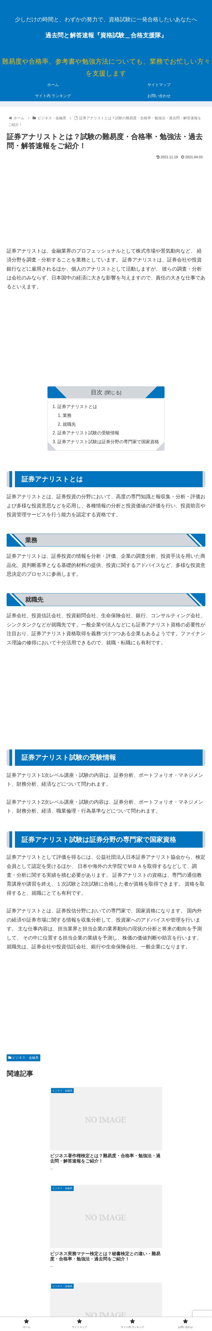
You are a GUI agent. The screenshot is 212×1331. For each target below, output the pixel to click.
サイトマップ (106, 1305)
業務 (67, 415)
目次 (96, 392)
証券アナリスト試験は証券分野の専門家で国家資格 (108, 442)
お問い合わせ (106, 1313)
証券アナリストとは (77, 406)
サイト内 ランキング (174, 1305)
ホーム (38, 1305)
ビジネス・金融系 (23, 1058)
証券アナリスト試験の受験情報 (88, 433)
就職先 (69, 424)
